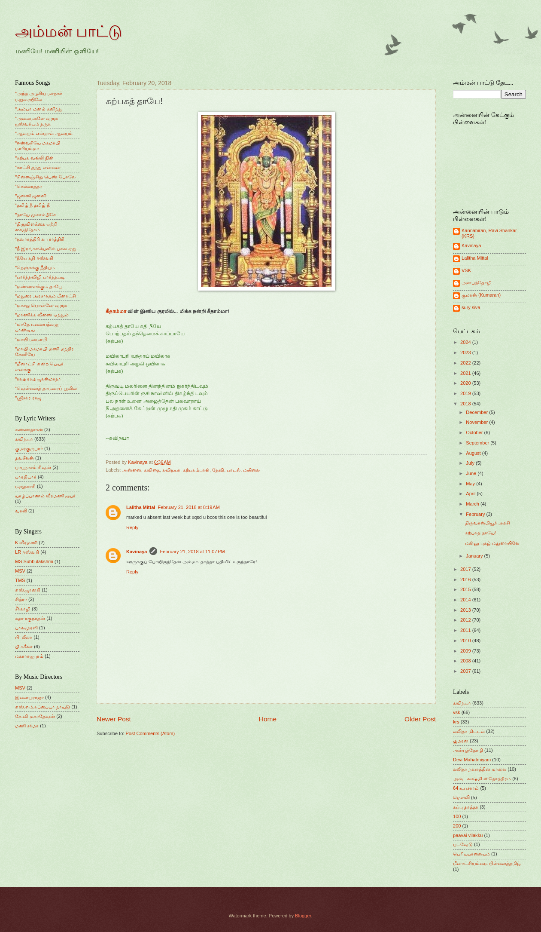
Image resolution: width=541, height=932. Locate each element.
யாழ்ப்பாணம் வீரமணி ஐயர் (45, 495)
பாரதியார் (25, 476)
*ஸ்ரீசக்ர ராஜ (28, 397)
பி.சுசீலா (24, 646)
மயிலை (251, 469)
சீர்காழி (22, 608)
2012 (466, 619)
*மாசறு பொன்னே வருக (41, 305)
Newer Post (114, 719)
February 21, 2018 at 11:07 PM (192, 551)
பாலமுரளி (26, 627)
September (478, 442)
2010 (466, 640)
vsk (456, 712)
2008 (466, 660)
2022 (466, 362)
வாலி (21, 510)
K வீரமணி (26, 542)
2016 (466, 579)
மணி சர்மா (27, 725)
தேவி (218, 469)
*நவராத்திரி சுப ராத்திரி (39, 239)
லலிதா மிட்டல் (469, 731)
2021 (466, 373)
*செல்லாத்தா (28, 186)
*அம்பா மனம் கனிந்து (39, 108)
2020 (466, 383)
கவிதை (152, 469)
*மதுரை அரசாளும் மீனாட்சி (45, 295)
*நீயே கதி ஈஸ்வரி (34, 258)
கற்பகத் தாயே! (480, 532)
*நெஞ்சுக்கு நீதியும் (35, 267)
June (471, 473)
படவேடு (463, 844)
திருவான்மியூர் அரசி (487, 522)
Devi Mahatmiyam (472, 759)
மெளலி (461, 797)
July (471, 463)
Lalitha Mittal (140, 507)
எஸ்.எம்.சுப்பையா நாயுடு (42, 706)
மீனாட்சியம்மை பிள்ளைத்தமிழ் (487, 863)
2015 (466, 589)
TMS (20, 580)
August (474, 453)
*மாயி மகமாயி (31, 339)
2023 (466, 352)
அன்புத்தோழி (477, 282)
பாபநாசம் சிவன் (33, 467)
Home (268, 719)
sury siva (471, 307)
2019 (466, 393)
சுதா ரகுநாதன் (30, 618)
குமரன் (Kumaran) (481, 294)
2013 (466, 610)
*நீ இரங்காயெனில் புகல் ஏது (46, 248)
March (473, 503)
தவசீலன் (24, 457)
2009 (466, 650)
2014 (466, 599)
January (475, 555)
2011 (466, 630)
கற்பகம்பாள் (196, 469)
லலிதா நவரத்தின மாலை (479, 769)
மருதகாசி (25, 486)
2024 (466, 342)
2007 (466, 671)
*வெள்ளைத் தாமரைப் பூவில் (46, 388)
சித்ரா (21, 599)
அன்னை (131, 469)
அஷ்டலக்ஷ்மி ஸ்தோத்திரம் (482, 778)
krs (456, 721)
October (475, 432)
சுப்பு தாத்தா (465, 806)
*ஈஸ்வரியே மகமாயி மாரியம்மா (37, 145)
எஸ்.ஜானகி (27, 589)
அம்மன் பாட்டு (68, 31)
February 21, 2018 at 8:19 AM (188, 507)
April (471, 493)
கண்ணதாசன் (29, 429)
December (477, 412)
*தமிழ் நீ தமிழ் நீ (32, 205)
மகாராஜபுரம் (29, 656)
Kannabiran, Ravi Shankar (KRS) (489, 233)
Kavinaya (136, 551)
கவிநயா (171, 469)
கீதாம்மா (116, 311)
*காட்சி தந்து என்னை (38, 167)
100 (457, 816)
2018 (466, 403)
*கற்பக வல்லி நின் (34, 157)
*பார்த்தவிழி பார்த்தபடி (40, 276)
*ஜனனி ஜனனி (30, 195)
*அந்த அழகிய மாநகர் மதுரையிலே (38, 96)
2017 (466, 569)
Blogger (303, 915)
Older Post (420, 719)
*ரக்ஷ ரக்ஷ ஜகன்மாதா (38, 378)
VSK (466, 270)
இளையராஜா (29, 697)
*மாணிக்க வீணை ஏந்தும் (42, 314)
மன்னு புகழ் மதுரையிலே (492, 543)
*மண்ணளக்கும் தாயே (38, 286)
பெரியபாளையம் (471, 853)
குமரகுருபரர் (29, 448)
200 (457, 825)
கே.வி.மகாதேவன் (35, 716)
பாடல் (233, 469)
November (477, 422)
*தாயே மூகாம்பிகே (35, 214)
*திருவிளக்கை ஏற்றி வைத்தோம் (36, 226)
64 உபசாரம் (466, 788)
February (476, 514)
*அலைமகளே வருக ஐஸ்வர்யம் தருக (36, 121)
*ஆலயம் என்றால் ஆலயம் (44, 133)
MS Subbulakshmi (34, 561)
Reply (132, 527)
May (471, 483)
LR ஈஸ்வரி (27, 552)
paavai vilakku (468, 835)
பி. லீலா (23, 637)
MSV (20, 570)
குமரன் (460, 740)
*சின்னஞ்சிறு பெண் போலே (45, 176)
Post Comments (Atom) (150, 733)
